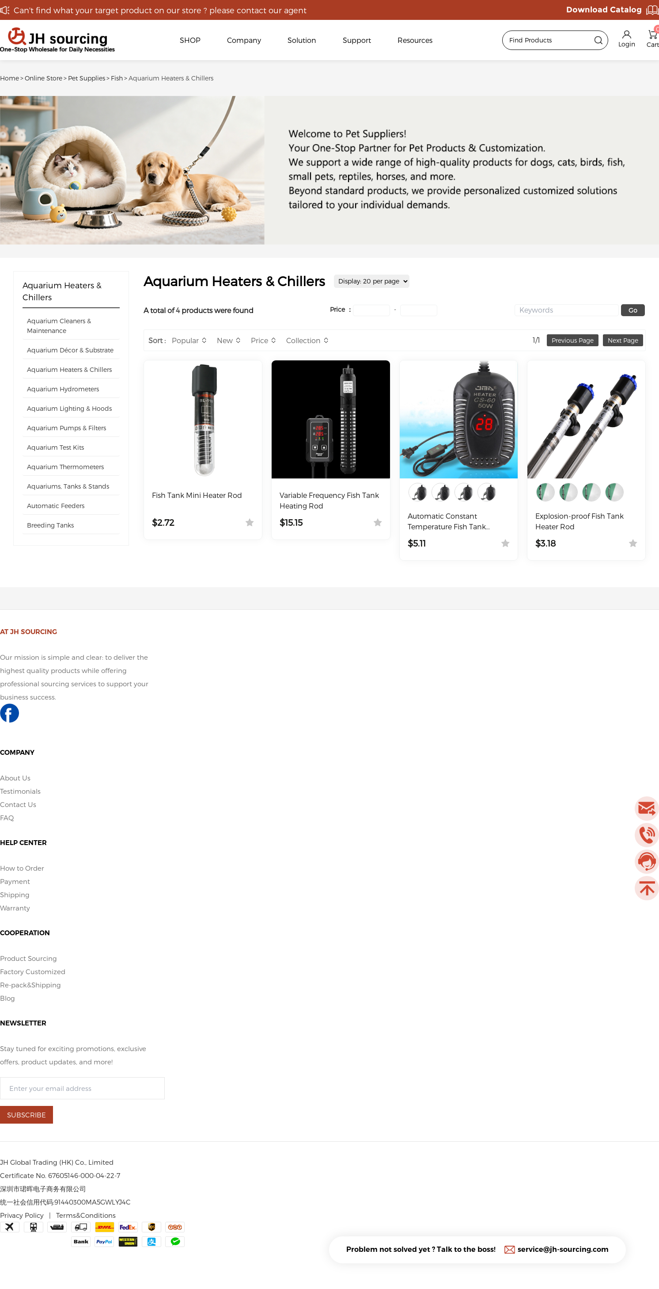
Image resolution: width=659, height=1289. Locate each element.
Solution (302, 40)
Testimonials (20, 791)
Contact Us (18, 804)
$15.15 (291, 522)
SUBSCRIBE (26, 1115)
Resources (415, 40)
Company (244, 40)
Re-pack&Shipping (30, 985)
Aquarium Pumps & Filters (66, 428)
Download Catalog (604, 10)
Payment (15, 881)
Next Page (623, 340)
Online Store (43, 78)
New (225, 340)
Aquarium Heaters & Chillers (171, 78)
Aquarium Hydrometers (63, 389)
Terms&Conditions (86, 1215)
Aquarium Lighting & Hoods (69, 408)
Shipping (15, 895)
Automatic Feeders (55, 505)
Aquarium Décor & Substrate (70, 350)
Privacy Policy (22, 1215)
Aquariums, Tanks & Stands (68, 486)
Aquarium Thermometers (65, 466)
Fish (117, 78)
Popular (185, 340)
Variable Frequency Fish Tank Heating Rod (329, 500)
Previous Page (573, 340)
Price (259, 340)
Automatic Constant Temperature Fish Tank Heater (447, 522)
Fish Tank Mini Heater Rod (197, 495)
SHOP (190, 40)
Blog (7, 998)
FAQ (7, 818)
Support (357, 40)
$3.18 (545, 543)
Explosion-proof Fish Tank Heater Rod (579, 521)
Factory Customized (32, 971)
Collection (303, 340)
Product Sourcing (28, 958)
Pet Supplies (86, 78)
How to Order (22, 868)
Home (9, 78)
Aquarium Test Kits (55, 447)
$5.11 (417, 543)
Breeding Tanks (50, 525)
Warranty (15, 908)
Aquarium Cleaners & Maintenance (59, 325)
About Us (15, 778)
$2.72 (163, 522)
